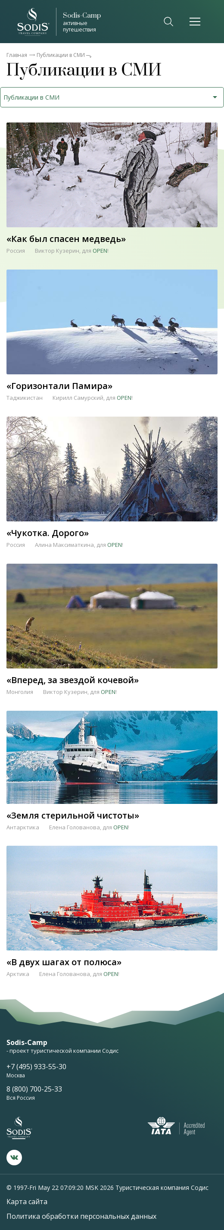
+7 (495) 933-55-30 (36, 1066)
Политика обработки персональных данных (81, 1216)
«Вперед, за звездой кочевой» (72, 679)
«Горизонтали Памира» (59, 385)
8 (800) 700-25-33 (34, 1089)
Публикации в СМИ (61, 55)
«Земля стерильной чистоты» (72, 814)
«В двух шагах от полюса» (63, 961)
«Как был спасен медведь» (66, 238)
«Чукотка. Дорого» (47, 532)
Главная (16, 55)
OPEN (100, 250)
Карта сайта (26, 1201)
